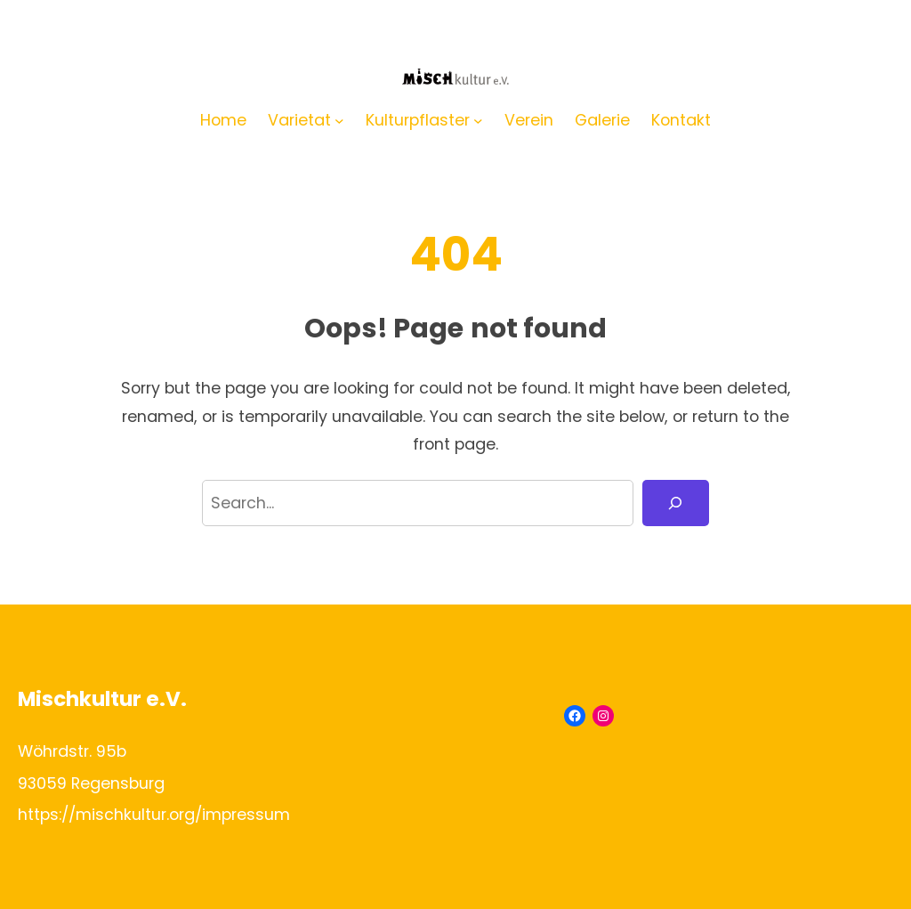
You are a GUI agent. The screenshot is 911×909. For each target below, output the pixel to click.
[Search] (675, 503)
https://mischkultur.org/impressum (154, 814)
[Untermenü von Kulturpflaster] (478, 120)
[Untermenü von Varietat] (339, 120)
